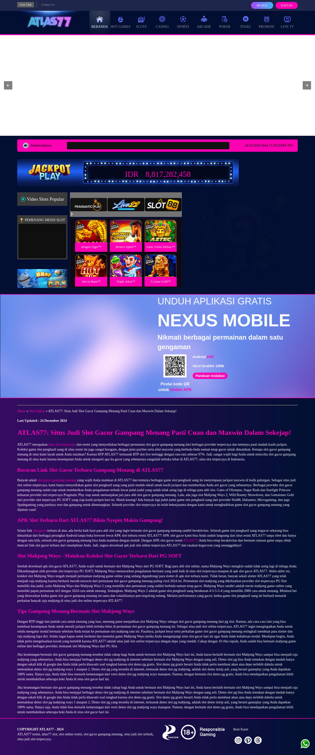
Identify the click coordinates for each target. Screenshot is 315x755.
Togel (245, 22)
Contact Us (48, 4)
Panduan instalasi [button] (210, 376)
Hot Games (120, 22)
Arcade (204, 22)
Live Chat (26, 4)
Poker (224, 22)
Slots (141, 22)
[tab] (88, 204)
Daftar (286, 5)
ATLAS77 (190, 540)
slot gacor (40, 530)
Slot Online (37, 411)
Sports (183, 22)
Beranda (99, 22)
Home (21, 411)
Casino (162, 22)
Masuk (262, 5)
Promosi (266, 22)
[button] (8, 85)
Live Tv (287, 22)
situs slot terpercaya (62, 444)
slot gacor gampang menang (56, 480)
